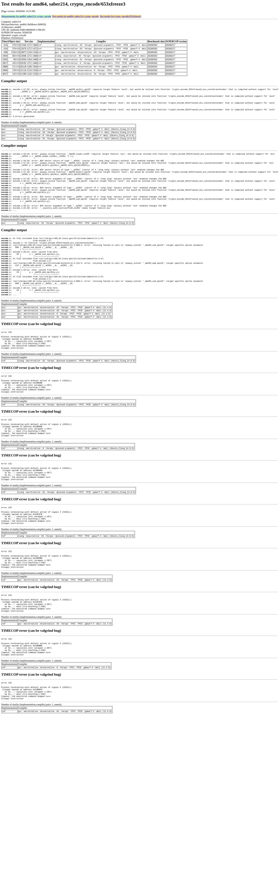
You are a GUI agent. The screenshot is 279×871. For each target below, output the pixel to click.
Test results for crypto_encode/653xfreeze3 (120, 16)
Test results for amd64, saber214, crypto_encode (75, 16)
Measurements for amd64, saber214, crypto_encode (26, 16)
